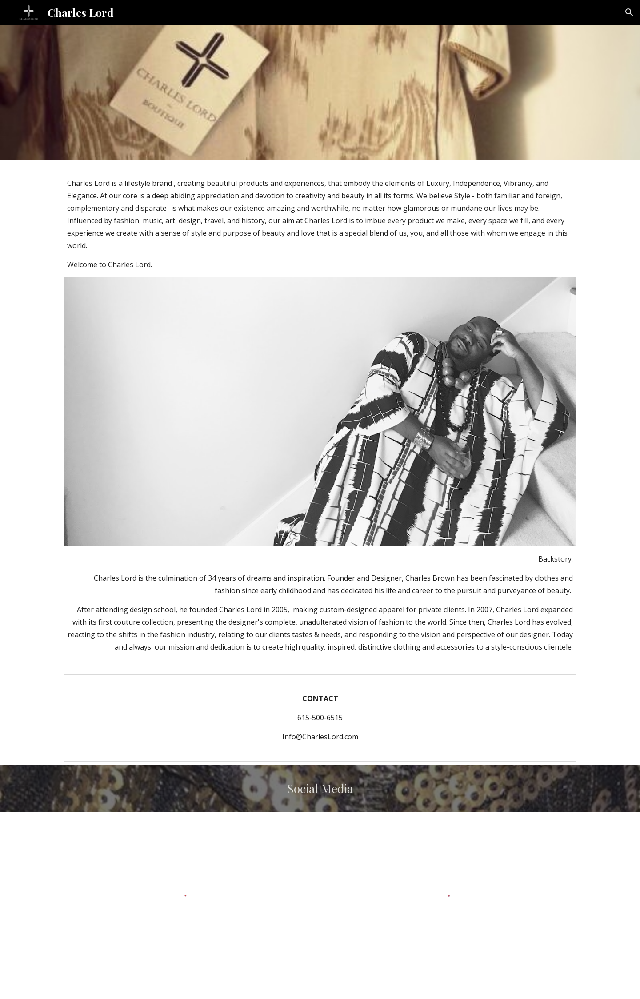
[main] (320, 224)
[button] (629, 12)
